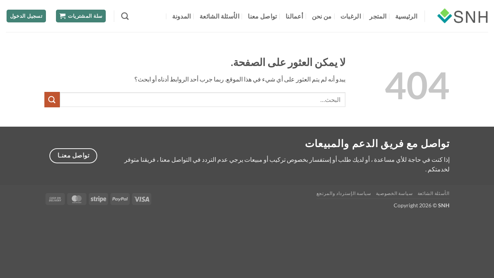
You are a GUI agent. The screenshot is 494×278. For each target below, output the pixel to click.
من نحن (322, 16)
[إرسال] (52, 99)
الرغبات (350, 16)
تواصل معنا (262, 16)
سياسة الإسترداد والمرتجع (343, 193)
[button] (81, 16)
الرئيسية (406, 16)
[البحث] (125, 16)
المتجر (377, 16)
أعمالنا (294, 16)
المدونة (181, 16)
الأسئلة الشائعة (219, 16)
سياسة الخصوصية (394, 193)
